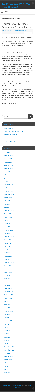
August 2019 (8, 197)
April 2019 (7, 207)
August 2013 (8, 360)
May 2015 (7, 301)
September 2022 (9, 168)
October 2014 (8, 317)
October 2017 (8, 240)
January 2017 (8, 256)
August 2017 (8, 243)
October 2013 (8, 353)
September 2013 (9, 356)
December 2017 (9, 236)
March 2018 (7, 227)
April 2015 (7, 304)
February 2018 (8, 230)
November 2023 (9, 165)
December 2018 (9, 210)
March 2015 (7, 308)
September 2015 (9, 295)
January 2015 (8, 314)
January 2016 (8, 285)
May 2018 (7, 223)
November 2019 (9, 194)
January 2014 (8, 343)
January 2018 (8, 233)
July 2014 (7, 324)
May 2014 (7, 330)
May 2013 (7, 369)
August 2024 (8, 159)
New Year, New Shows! (11, 138)
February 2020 (8, 191)
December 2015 (9, 288)
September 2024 (9, 155)
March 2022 (7, 172)
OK (29, 116)
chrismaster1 (6, 30)
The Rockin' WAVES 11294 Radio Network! (16, 5)
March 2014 (7, 337)
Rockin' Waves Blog (22, 30)
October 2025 (8, 152)
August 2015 (8, 298)
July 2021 (7, 175)
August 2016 (8, 272)
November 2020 (9, 184)
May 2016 (7, 275)
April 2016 (7, 278)
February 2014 (8, 340)
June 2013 (7, 366)
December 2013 (9, 347)
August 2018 (8, 217)
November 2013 (9, 350)
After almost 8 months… (11, 134)
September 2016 (9, 269)
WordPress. (17, 387)
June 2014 (7, 327)
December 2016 (9, 259)
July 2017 (7, 246)
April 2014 (7, 334)
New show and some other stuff (14, 131)
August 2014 (8, 321)
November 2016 (9, 262)
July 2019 (7, 201)
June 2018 (7, 220)
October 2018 (8, 214)
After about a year (9, 128)
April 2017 (7, 253)
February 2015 (8, 311)
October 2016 (8, 266)
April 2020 (7, 188)
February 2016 (8, 282)
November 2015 (9, 291)
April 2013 (7, 372)
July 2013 (7, 363)
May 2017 (7, 249)
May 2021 (7, 178)
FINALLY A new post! (10, 141)
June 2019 (7, 204)
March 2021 (7, 181)
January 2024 (8, 162)
